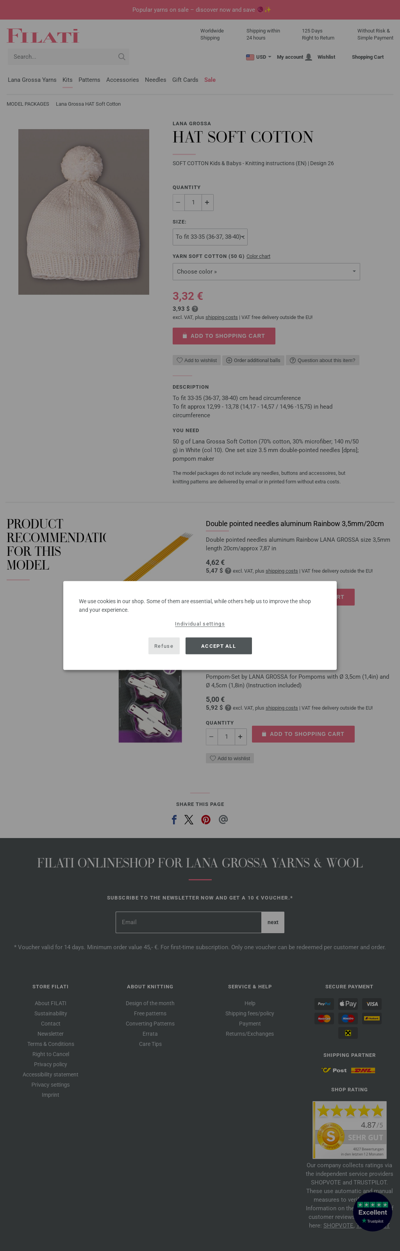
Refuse (163, 646)
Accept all (218, 646)
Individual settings (200, 624)
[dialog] (200, 625)
